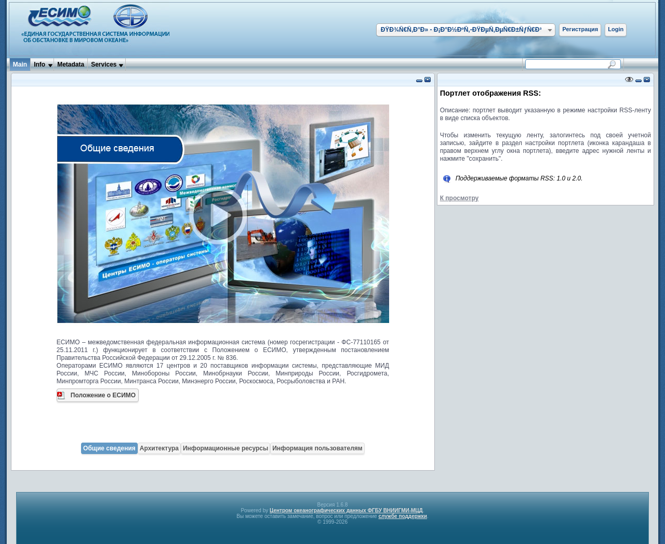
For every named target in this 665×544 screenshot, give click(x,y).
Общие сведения (109, 448)
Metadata (70, 64)
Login (615, 29)
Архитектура (159, 448)
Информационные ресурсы (225, 448)
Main (20, 64)
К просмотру (459, 198)
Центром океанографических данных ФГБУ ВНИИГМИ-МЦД (346, 510)
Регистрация (580, 29)
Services (103, 64)
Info (39, 64)
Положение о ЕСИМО (103, 395)
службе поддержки (402, 516)
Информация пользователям (317, 448)
